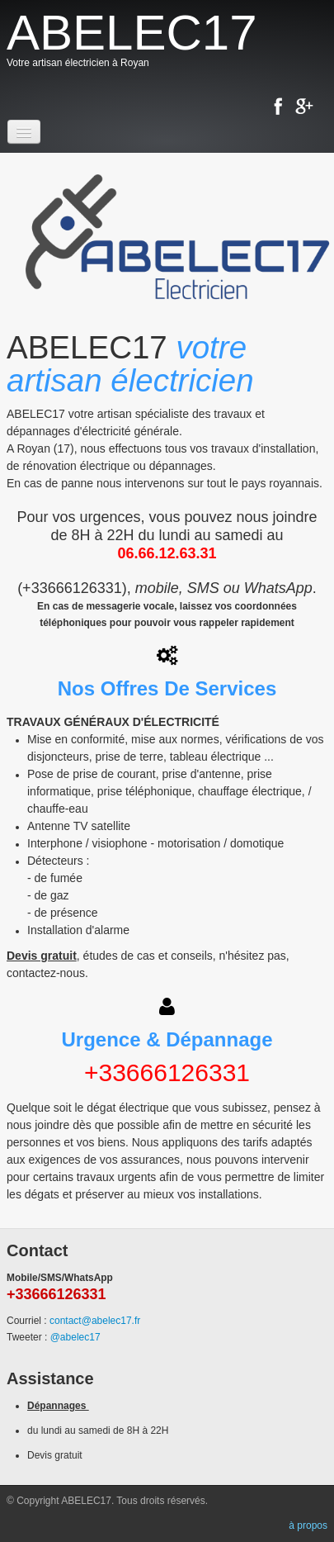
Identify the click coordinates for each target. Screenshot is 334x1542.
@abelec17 (75, 1337)
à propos (308, 1525)
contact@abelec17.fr (94, 1320)
